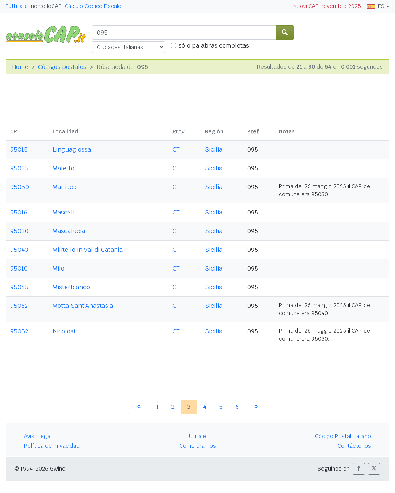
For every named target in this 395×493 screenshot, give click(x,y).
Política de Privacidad (52, 445)
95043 (19, 250)
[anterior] (139, 407)
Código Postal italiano (343, 436)
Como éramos (197, 445)
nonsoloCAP (46, 6)
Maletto (63, 168)
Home (20, 67)
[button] (359, 469)
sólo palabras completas (214, 46)
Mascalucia (69, 231)
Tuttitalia (17, 6)
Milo (58, 268)
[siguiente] (256, 407)
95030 (19, 231)
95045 (19, 287)
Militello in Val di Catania (88, 250)
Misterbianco (71, 287)
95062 (19, 306)
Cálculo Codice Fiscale (93, 6)
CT (176, 150)
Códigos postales (62, 67)
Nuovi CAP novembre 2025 (327, 6)
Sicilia (213, 150)
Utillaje (197, 436)
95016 (18, 212)
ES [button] (375, 6)
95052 (19, 331)
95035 (19, 168)
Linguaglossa (72, 150)
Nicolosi (64, 331)
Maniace (65, 187)
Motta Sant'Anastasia (83, 306)
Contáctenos (354, 445)
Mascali (63, 212)
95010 (19, 268)
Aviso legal (37, 436)
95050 (19, 187)
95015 (19, 150)
